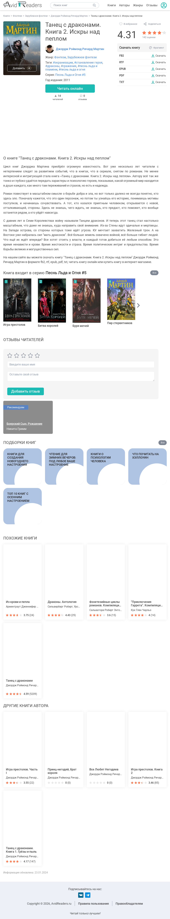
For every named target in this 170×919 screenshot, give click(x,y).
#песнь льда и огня (72, 69)
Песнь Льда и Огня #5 (70, 74)
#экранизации (63, 62)
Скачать (160, 55)
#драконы (52, 66)
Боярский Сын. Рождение (24, 423)
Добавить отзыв (25, 391)
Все (154, 272)
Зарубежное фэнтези (82, 57)
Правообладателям (129, 903)
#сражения (68, 66)
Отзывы (151, 5)
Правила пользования (93, 903)
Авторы (124, 5)
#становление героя (88, 62)
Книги (112, 5)
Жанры (138, 5)
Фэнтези (60, 57)
